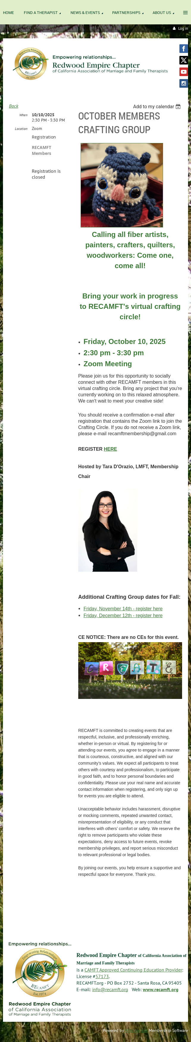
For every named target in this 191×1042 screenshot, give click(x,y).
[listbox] (157, 106)
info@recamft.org (110, 989)
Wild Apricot (136, 1030)
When (23, 115)
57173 (102, 976)
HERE (110, 449)
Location (21, 128)
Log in (183, 28)
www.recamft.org (161, 989)
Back (13, 106)
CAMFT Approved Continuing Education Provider (133, 970)
